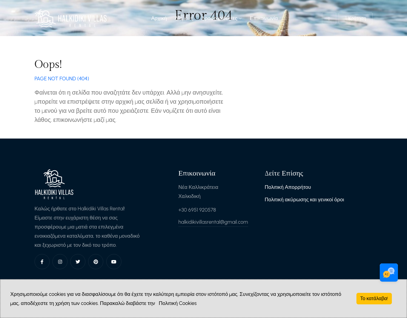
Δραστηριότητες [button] (221, 18)
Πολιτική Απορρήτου (288, 187)
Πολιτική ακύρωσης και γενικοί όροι (304, 199)
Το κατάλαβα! (374, 298)
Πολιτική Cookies (178, 303)
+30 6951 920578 (197, 210)
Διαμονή (184, 18)
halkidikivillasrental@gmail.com (213, 222)
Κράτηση (355, 18)
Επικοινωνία (264, 18)
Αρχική (159, 18)
